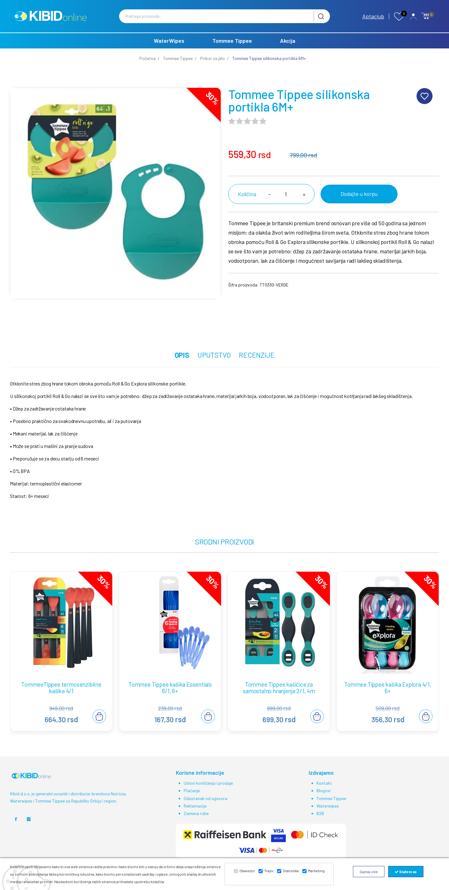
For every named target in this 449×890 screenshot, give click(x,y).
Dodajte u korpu (355, 201)
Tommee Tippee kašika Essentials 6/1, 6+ (170, 695)
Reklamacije (195, 813)
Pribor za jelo (212, 65)
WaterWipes (169, 48)
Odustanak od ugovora (205, 805)
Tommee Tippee (232, 48)
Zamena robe (196, 820)
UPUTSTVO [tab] (213, 362)
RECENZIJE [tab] (262, 362)
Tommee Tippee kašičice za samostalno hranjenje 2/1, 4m (278, 695)
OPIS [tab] (175, 362)
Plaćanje (192, 798)
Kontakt (324, 790)
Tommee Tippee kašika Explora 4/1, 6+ (387, 695)
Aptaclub (373, 20)
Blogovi (323, 798)
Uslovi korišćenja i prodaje (208, 790)
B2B (320, 820)
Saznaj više (369, 871)
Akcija (287, 48)
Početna (147, 65)
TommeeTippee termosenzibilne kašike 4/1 (61, 695)
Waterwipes (327, 813)
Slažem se (406, 871)
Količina (247, 201)
